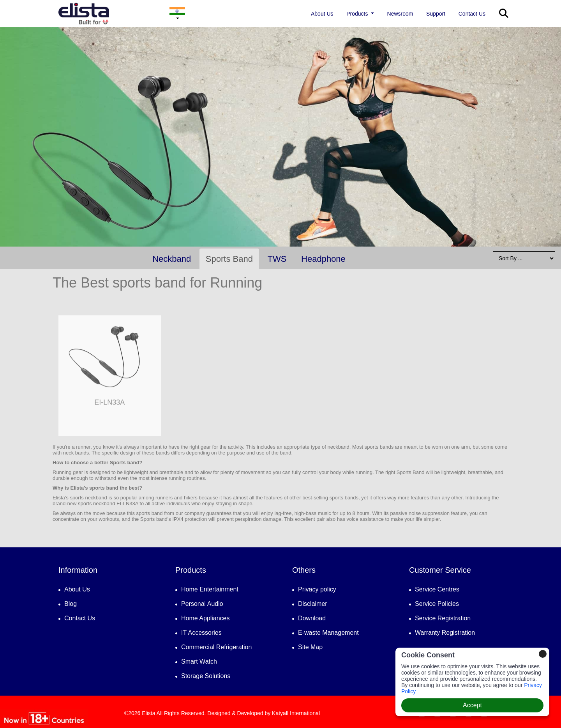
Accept (472, 705)
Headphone (323, 259)
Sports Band (229, 259)
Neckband (171, 259)
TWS (277, 259)
